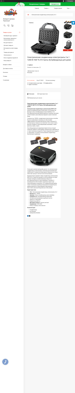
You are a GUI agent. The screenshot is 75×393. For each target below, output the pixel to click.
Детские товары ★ (8, 45)
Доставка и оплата (8, 68)
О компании (6, 80)
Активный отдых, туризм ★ (10, 35)
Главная (37, 8)
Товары (46, 8)
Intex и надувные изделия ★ (11, 57)
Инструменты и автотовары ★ (11, 49)
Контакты (5, 72)
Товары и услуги (7, 32)
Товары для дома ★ (9, 52)
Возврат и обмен (7, 64)
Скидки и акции (58, 8)
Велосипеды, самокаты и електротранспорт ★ (10, 39)
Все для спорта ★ (8, 42)
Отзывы (5, 76)
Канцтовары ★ (7, 60)
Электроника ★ (8, 55)
